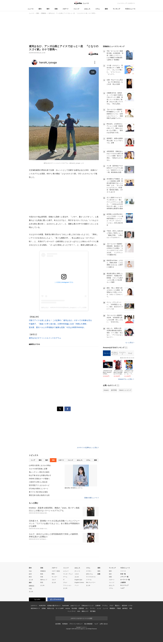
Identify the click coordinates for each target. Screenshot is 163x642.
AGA (78, 611)
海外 (48, 9)
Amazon (106, 416)
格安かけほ (50, 608)
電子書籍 (92, 611)
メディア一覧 (124, 577)
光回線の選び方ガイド (54, 605)
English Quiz (78, 579)
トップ (33, 460)
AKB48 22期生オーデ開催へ (39, 479)
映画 (41, 574)
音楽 (41, 577)
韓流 (41, 582)
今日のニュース (130, 9)
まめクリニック (75, 605)
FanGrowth (65, 605)
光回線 (44, 608)
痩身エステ (85, 611)
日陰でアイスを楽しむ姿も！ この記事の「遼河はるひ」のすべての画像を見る (60, 320)
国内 (40, 9)
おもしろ (87, 9)
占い (87, 608)
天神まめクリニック (88, 605)
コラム (97, 9)
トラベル (88, 579)
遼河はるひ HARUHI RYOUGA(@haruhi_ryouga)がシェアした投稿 (63, 307)
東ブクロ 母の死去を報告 (38, 492)
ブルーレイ (107, 379)
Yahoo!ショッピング (125, 416)
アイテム (104, 605)
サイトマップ (124, 585)
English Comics (79, 582)
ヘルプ (122, 588)
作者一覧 (123, 574)
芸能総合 (43, 571)
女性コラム (89, 574)
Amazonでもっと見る (125, 405)
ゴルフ (54, 579)
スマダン (88, 571)
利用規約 (65, 624)
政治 (30, 577)
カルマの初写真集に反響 (38, 469)
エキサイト (131, 3)
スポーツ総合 (56, 571)
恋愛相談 (81, 608)
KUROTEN (42, 605)
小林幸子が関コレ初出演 (38, 482)
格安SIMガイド (35, 608)
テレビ (130, 379)
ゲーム (65, 577)
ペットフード (72, 611)
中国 (30, 588)
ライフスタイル (91, 577)
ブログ (111, 605)
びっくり (77, 571)
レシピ (99, 608)
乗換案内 (112, 608)
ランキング (116, 9)
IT (63, 579)
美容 (130, 608)
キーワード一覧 (125, 579)
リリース (123, 571)
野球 (53, 574)
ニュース (30, 9)
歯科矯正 (125, 608)
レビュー (66, 571)
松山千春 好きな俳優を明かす (40, 475)
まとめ (31, 579)
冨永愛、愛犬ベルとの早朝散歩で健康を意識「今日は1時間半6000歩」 (57, 327)
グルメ (65, 582)
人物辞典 (123, 582)
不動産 (119, 608)
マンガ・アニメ (68, 574)
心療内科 (98, 605)
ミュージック (122, 379)
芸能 (56, 9)
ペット (77, 585)
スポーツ (65, 9)
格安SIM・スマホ (127, 605)
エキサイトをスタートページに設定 (81, 618)
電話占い (117, 605)
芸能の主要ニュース (91, 497)
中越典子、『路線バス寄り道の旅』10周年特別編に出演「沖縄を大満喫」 (58, 324)
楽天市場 (114, 416)
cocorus (67, 608)
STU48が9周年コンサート (38, 489)
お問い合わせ (104, 624)
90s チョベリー (90, 582)
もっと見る (129, 368)
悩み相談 (74, 608)
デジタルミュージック (114, 379)
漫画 (106, 9)
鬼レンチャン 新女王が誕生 (39, 472)
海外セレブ (43, 579)
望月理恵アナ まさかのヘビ (39, 485)
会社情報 (58, 624)
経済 (30, 574)
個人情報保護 (88, 624)
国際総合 (31, 586)
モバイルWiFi (60, 608)
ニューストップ (122, 3)
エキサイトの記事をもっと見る (88, 447)
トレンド (76, 9)
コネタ (77, 574)
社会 (30, 571)
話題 (99, 574)
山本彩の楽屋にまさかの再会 (40, 465)
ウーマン (92, 608)
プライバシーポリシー (76, 624)
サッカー (54, 577)
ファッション (67, 585)
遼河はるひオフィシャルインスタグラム (45, 338)
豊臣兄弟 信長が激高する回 (39, 495)
